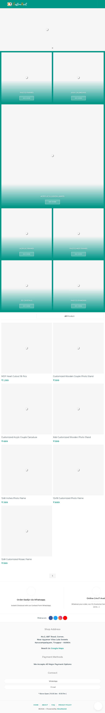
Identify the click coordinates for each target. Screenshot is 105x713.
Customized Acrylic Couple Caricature (19, 437)
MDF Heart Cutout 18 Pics (14, 376)
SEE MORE (24, 97)
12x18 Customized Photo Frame (68, 498)
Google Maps (57, 648)
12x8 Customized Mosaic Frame (16, 559)
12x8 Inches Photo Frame (13, 498)
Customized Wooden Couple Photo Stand (73, 376)
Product (70, 316)
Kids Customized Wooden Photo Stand (72, 437)
